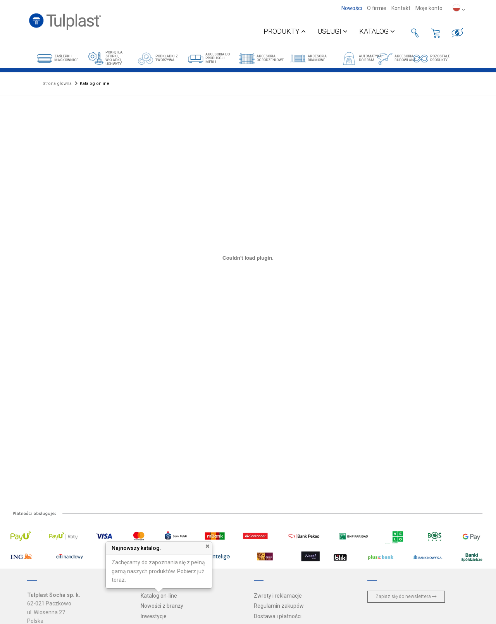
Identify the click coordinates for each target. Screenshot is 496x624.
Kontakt (400, 8)
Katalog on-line (159, 596)
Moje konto (429, 8)
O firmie (376, 8)
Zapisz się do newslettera (406, 596)
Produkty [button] (285, 31)
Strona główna (57, 83)
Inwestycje (154, 616)
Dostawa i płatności (277, 616)
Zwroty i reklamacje (278, 596)
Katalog (377, 31)
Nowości (351, 8)
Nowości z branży (162, 606)
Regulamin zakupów (279, 606)
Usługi (332, 31)
